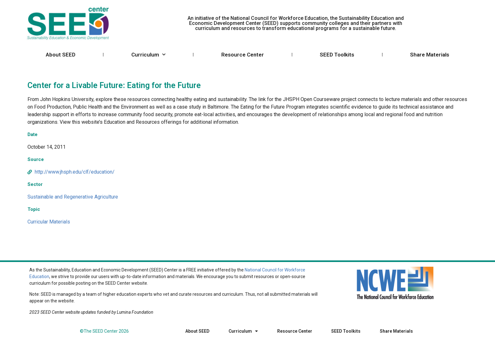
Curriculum (148, 54)
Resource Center (242, 54)
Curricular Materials (48, 222)
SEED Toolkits (337, 54)
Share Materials (429, 54)
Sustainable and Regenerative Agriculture (72, 197)
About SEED (60, 54)
